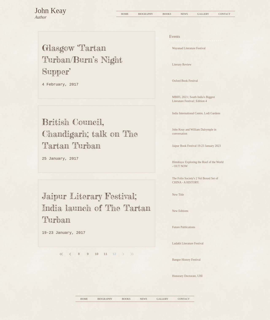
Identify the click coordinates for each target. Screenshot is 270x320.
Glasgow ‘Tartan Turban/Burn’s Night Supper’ (82, 60)
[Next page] (123, 254)
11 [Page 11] (105, 254)
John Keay (50, 11)
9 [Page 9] (88, 254)
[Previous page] (70, 254)
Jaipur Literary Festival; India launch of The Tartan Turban (96, 208)
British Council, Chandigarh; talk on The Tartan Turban (90, 134)
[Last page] (132, 254)
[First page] (61, 254)
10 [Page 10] (97, 254)
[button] (167, 14)
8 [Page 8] (79, 254)
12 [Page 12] (114, 254)
